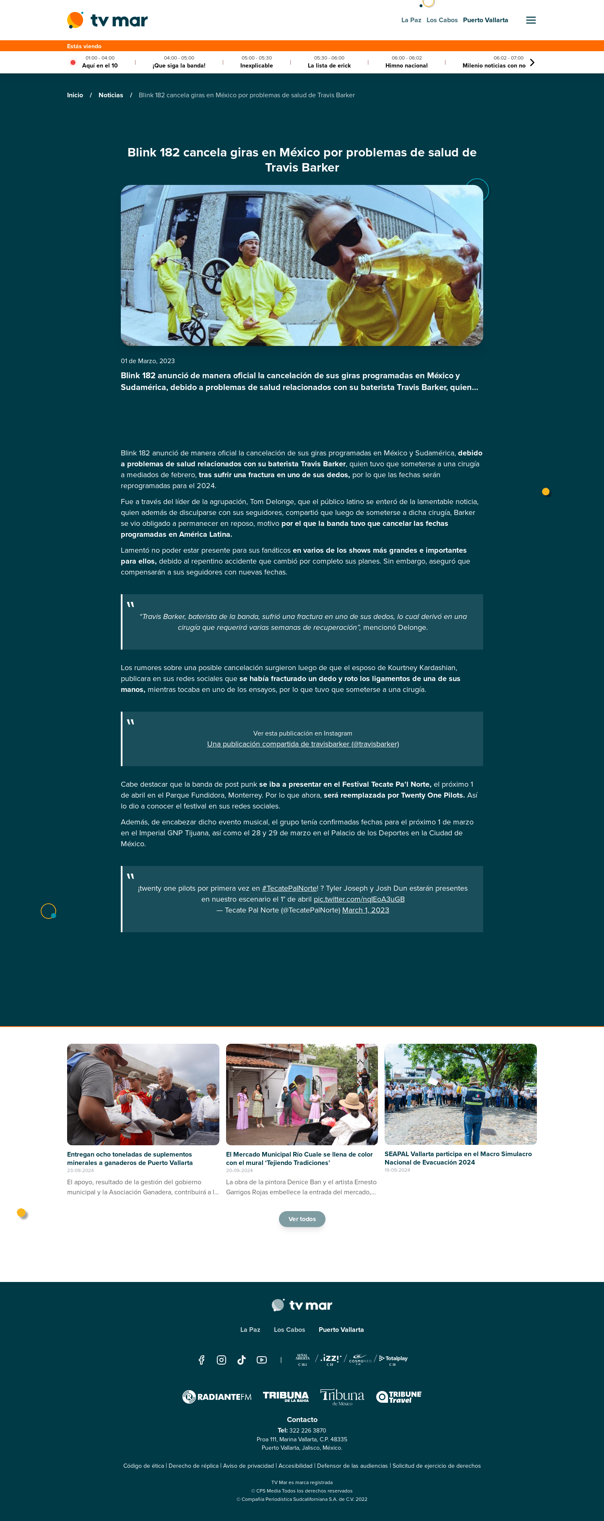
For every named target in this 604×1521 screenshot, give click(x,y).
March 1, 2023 (365, 910)
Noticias (112, 95)
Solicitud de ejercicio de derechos (437, 1465)
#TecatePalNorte (289, 888)
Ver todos (302, 1218)
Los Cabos (289, 1329)
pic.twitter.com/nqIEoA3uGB (359, 899)
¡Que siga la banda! (179, 65)
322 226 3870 (307, 1430)
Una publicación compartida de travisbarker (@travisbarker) (303, 743)
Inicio (76, 95)
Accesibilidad (295, 1465)
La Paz (250, 1329)
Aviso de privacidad (248, 1465)
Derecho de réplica (194, 1465)
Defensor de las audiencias (352, 1465)
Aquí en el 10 (100, 65)
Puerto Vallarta (341, 1329)
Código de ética (143, 1465)
